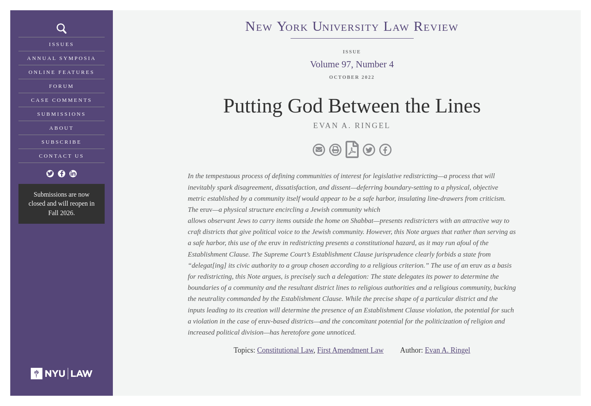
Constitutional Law (285, 350)
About (61, 128)
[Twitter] (50, 173)
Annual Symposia (61, 58)
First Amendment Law (350, 350)
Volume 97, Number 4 (352, 64)
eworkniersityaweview (352, 27)
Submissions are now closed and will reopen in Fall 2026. (62, 203)
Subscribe (61, 142)
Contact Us (61, 156)
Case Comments (61, 100)
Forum (61, 86)
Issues (61, 44)
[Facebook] (61, 173)
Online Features (62, 72)
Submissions (61, 114)
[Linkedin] (73, 173)
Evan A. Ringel (447, 350)
